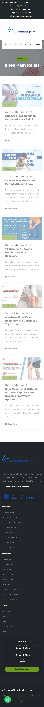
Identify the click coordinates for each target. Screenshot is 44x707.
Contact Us (7, 626)
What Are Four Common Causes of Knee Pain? (20, 118)
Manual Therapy (9, 527)
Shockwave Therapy (11, 594)
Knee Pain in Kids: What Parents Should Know (20, 183)
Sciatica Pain (8, 579)
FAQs (5, 616)
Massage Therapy (10, 532)
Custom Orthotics (10, 542)
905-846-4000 (26, 6)
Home (20, 59)
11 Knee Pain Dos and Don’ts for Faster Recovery (18, 253)
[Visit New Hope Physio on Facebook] (10, 44)
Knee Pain (7, 559)
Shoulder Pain (8, 574)
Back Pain (7, 569)
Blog (4, 621)
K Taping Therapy (10, 537)
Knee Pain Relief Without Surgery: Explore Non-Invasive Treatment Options (21, 395)
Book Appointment (22, 669)
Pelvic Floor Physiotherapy (13, 589)
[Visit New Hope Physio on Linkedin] (32, 695)
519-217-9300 (26, 13)
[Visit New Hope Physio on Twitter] (5, 44)
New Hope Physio (26, 690)
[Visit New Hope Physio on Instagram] (15, 44)
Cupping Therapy (10, 599)
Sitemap (6, 631)
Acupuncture (8, 547)
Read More (11, 141)
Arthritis (6, 584)
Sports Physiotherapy (11, 517)
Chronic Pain (8, 564)
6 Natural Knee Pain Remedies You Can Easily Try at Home (21, 321)
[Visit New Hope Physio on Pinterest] (21, 44)
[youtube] (26, 44)
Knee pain (20, 113)
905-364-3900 (24, 9)
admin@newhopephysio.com (23, 16)
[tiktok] (31, 44)
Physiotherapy (9, 512)
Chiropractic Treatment (12, 522)
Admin (10, 113)
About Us (6, 611)
